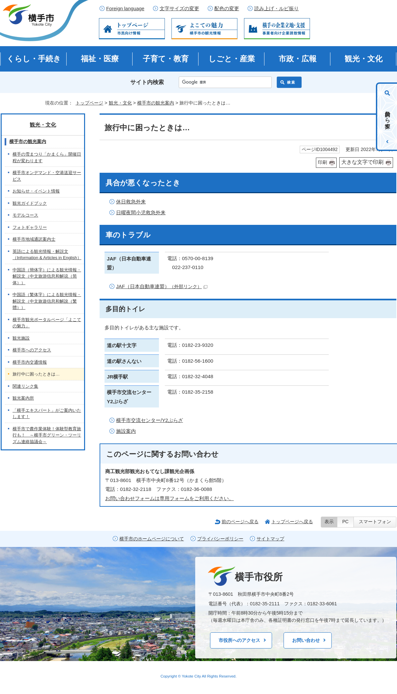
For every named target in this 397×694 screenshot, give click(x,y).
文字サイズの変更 (179, 8)
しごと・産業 (231, 58)
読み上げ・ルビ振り (276, 8)
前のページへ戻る (240, 521)
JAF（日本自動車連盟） (161, 286)
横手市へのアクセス (32, 349)
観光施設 (21, 338)
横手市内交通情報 (30, 362)
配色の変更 (226, 8)
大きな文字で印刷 (362, 162)
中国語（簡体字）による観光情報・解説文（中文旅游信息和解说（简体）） (47, 276)
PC (345, 521)
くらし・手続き (34, 58)
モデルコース (25, 215)
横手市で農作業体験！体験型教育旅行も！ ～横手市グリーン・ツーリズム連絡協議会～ (47, 435)
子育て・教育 (166, 58)
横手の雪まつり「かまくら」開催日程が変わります (47, 157)
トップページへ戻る (292, 521)
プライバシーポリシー (220, 538)
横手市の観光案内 (155, 103)
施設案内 (126, 431)
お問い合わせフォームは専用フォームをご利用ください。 (169, 498)
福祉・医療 (100, 58)
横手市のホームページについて (151, 538)
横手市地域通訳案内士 (34, 239)
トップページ (89, 103)
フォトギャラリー (30, 227)
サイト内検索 (147, 82)
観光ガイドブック (30, 203)
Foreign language (125, 8)
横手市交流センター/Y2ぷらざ (149, 420)
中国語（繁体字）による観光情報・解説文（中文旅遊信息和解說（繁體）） (47, 301)
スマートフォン (375, 521)
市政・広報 (298, 58)
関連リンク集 (25, 386)
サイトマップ (270, 538)
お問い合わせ (306, 640)
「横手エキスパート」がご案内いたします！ (47, 413)
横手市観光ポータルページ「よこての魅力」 (47, 323)
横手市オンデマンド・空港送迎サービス (47, 176)
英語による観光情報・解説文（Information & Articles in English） (47, 254)
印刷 (322, 162)
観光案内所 (23, 398)
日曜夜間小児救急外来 (141, 212)
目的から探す (387, 117)
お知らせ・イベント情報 (36, 191)
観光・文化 (363, 58)
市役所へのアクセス (239, 640)
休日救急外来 (131, 201)
